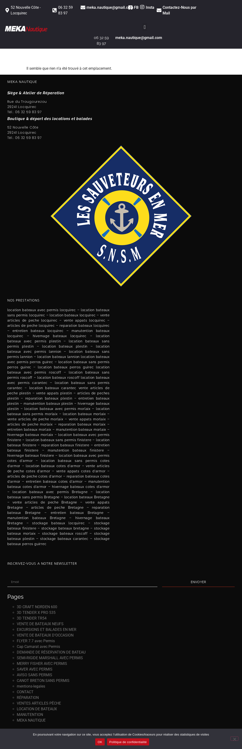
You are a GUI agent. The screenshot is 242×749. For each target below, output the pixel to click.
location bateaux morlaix (84, 414)
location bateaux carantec (52, 388)
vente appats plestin (54, 393)
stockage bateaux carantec (64, 539)
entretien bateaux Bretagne (77, 513)
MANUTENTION (30, 714)
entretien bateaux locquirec (38, 331)
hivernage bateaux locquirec (59, 336)
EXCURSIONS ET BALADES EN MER (46, 629)
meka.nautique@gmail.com (109, 7)
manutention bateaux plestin (48, 403)
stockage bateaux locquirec (58, 523)
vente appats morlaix (87, 419)
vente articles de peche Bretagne (45, 502)
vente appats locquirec (84, 320)
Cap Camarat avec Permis (38, 646)
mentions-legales (31, 686)
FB (136, 7)
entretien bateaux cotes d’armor (54, 481)
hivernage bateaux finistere (30, 455)
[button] (145, 27)
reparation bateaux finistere (65, 445)
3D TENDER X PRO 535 (36, 612)
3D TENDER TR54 (32, 618)
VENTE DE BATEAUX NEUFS (40, 624)
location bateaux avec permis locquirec (41, 310)
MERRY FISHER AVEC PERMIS (42, 663)
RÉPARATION (28, 697)
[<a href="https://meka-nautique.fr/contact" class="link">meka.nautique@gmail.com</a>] (83, 7)
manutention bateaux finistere (76, 450)
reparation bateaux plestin (48, 398)
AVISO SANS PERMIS (34, 675)
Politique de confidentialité (128, 742)
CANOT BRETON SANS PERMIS (43, 680)
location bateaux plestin (64, 346)
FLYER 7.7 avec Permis (36, 641)
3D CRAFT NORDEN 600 (37, 607)
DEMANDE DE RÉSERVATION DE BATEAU (51, 652)
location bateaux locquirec (72, 315)
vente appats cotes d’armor (81, 471)
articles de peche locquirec (31, 325)
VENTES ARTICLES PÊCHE (39, 703)
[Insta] (142, 7)
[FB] (130, 7)
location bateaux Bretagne (87, 497)
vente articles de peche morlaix (35, 419)
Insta (150, 7)
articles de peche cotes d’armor (34, 476)
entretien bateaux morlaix (29, 429)
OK (100, 742)
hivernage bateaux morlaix (30, 435)
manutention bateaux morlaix (81, 429)
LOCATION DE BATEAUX (37, 709)
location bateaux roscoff (58, 377)
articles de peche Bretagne (57, 507)
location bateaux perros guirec (66, 367)
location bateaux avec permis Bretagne (50, 492)
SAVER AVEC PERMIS (34, 669)
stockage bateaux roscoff (65, 533)
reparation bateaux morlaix (82, 424)
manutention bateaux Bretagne (36, 518)
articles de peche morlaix (30, 424)
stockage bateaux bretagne (65, 528)
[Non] (234, 738)
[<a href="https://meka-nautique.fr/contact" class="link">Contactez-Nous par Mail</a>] (159, 10)
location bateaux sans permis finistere (58, 440)
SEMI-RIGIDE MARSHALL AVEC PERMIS (50, 658)
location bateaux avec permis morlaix (57, 409)
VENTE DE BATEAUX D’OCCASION (45, 635)
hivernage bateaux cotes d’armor (81, 487)
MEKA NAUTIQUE (31, 720)
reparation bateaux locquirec (84, 325)
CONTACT (25, 692)
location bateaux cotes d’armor (53, 466)
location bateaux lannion (58, 357)
